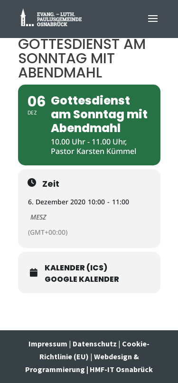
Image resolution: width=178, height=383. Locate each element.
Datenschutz (95, 343)
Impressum (48, 343)
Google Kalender (82, 279)
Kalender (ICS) (76, 268)
